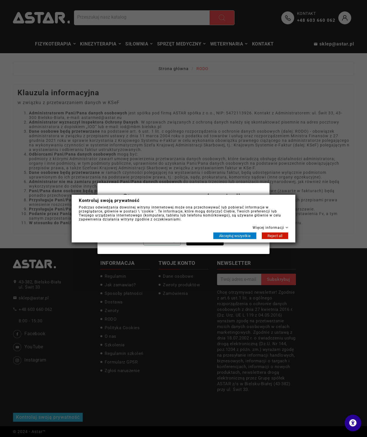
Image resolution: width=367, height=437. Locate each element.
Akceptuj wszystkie (235, 235)
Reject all (275, 235)
